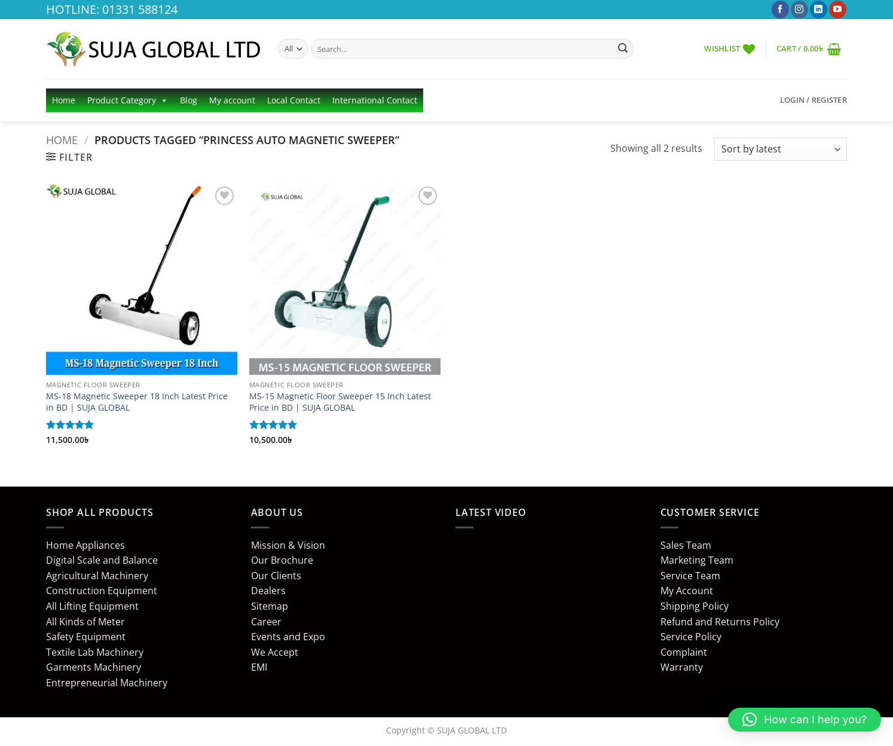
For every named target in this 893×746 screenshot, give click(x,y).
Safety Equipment (86, 636)
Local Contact (293, 100)
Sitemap (269, 606)
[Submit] (623, 49)
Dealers (268, 590)
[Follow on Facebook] (780, 10)
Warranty (681, 667)
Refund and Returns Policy (719, 621)
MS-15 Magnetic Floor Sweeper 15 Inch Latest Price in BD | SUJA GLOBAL (340, 402)
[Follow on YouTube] (837, 10)
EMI (259, 667)
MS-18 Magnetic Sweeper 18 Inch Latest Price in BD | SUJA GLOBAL (137, 402)
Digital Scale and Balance (102, 560)
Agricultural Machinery (97, 575)
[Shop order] (780, 149)
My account (232, 100)
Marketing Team (696, 560)
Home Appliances (85, 545)
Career (266, 621)
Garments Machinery (93, 667)
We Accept (274, 652)
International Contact (374, 100)
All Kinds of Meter (85, 621)
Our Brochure (282, 560)
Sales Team (685, 545)
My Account (686, 590)
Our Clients (276, 575)
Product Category (127, 100)
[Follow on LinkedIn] (818, 10)
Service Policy (690, 636)
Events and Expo (288, 636)
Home (63, 100)
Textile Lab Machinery (94, 652)
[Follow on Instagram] (799, 10)
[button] (808, 49)
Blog (188, 100)
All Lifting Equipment (92, 606)
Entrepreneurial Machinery (106, 682)
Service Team (690, 575)
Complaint (683, 652)
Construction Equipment (101, 590)
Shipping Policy (694, 606)
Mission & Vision (288, 545)
